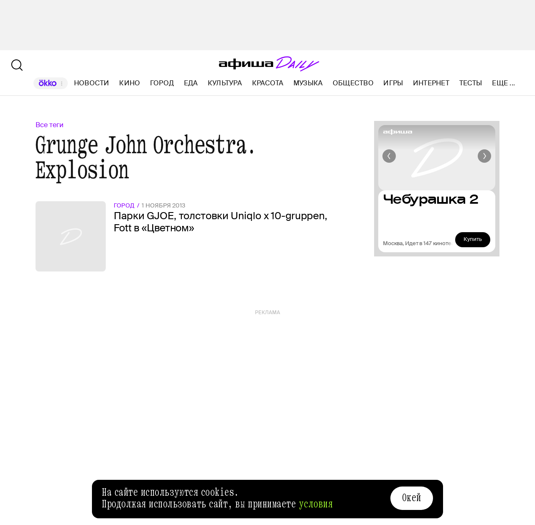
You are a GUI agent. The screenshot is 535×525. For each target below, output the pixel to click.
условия (316, 504)
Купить (473, 239)
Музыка (308, 83)
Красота (268, 83)
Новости (92, 83)
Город (162, 83)
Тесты (470, 83)
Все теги (50, 124)
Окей (411, 497)
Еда (191, 83)
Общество (353, 83)
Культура (225, 83)
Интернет (431, 83)
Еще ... (503, 83)
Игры (393, 83)
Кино (129, 83)
